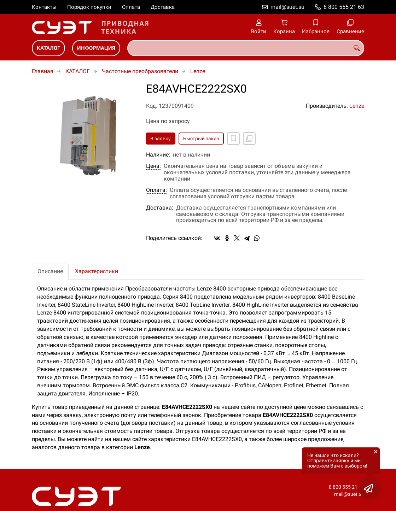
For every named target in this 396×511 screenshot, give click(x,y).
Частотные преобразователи (140, 71)
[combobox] (245, 48)
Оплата (131, 7)
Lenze (197, 71)
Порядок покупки (89, 7)
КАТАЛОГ (48, 48)
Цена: (153, 166)
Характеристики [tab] (96, 271)
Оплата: (156, 190)
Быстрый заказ (201, 138)
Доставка (163, 7)
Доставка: (159, 208)
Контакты (44, 7)
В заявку (160, 138)
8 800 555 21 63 (344, 7)
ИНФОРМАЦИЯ (96, 48)
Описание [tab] (50, 271)
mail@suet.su (287, 7)
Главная (42, 71)
